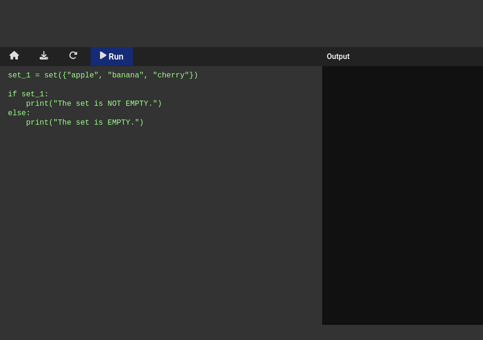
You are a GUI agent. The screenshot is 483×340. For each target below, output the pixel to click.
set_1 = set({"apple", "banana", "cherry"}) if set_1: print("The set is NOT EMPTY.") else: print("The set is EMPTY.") (162, 201)
